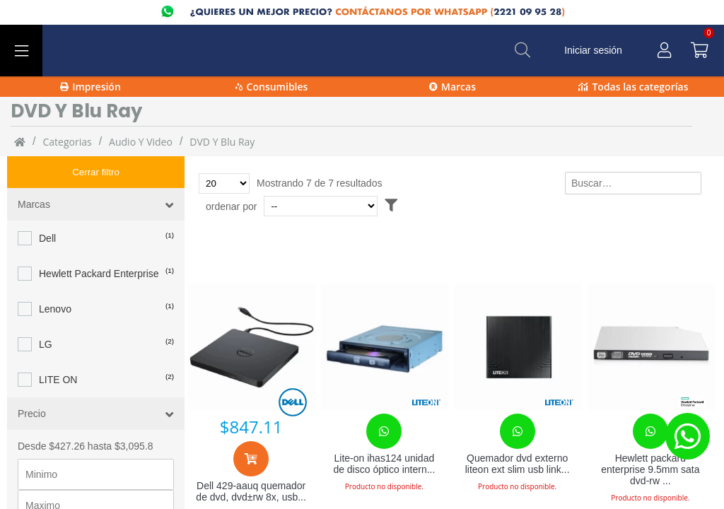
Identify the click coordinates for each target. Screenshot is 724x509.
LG (45, 312)
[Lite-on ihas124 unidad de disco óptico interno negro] (384, 347)
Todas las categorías (633, 86)
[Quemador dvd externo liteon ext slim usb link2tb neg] (517, 347)
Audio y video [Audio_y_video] (141, 141)
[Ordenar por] (321, 206)
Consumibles (271, 86)
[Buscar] (522, 50)
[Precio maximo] (96, 473)
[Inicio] (19, 141)
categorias (66, 141)
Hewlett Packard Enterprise (99, 241)
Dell (47, 206)
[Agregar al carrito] (251, 458)
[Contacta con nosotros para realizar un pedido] (384, 431)
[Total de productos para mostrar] (224, 183)
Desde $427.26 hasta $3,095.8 (85, 414)
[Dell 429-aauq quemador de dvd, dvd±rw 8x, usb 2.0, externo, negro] (251, 347)
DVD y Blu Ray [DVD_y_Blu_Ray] (222, 141)
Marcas (452, 86)
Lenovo (55, 277)
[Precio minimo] (96, 442)
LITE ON (58, 347)
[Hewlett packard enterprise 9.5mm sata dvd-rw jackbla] (650, 347)
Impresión (90, 86)
